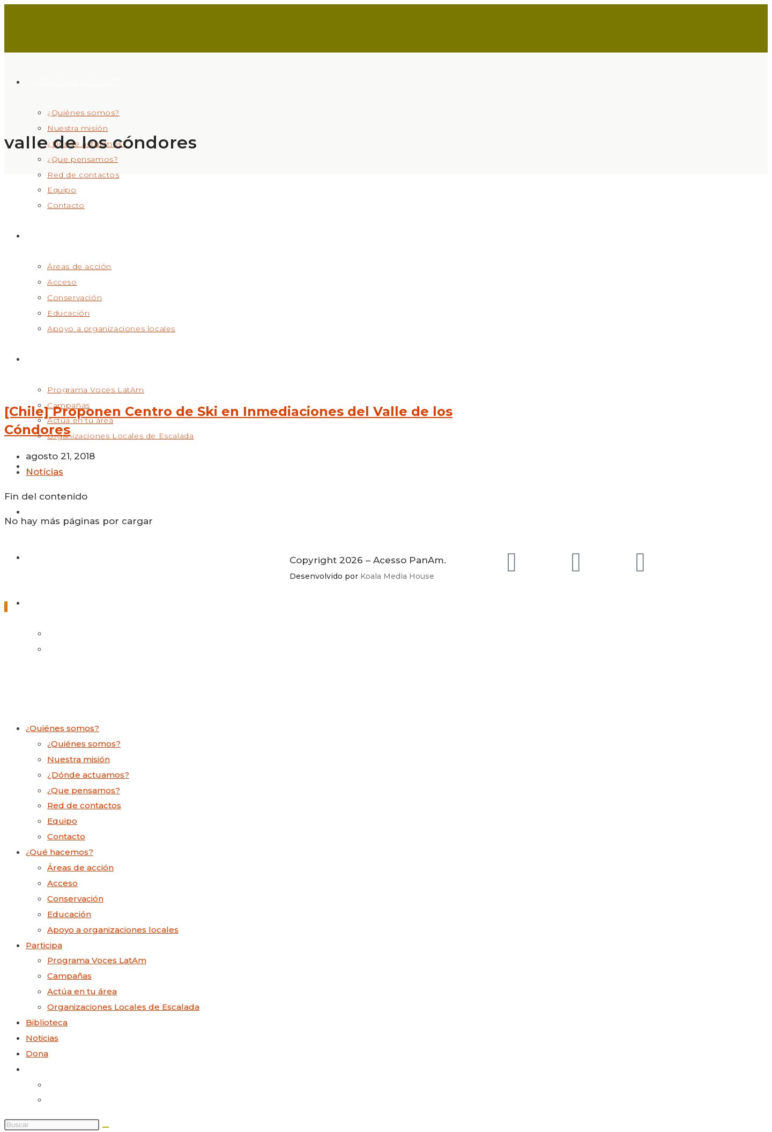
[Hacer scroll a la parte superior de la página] (6, 606)
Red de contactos (84, 805)
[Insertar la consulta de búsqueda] (51, 1124)
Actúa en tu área (82, 991)
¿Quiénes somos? (62, 728)
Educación (69, 914)
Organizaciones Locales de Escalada (123, 1007)
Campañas (69, 976)
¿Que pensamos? (83, 790)
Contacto (66, 836)
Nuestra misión (78, 759)
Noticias (42, 1038)
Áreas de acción (80, 867)
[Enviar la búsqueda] (105, 1127)
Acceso (62, 883)
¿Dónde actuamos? (88, 775)
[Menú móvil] (36, 688)
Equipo (62, 821)
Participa (44, 945)
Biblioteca (47, 1022)
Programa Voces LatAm (96, 960)
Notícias (44, 471)
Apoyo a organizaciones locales (113, 930)
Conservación (75, 898)
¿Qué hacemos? (59, 852)
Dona (37, 1053)
